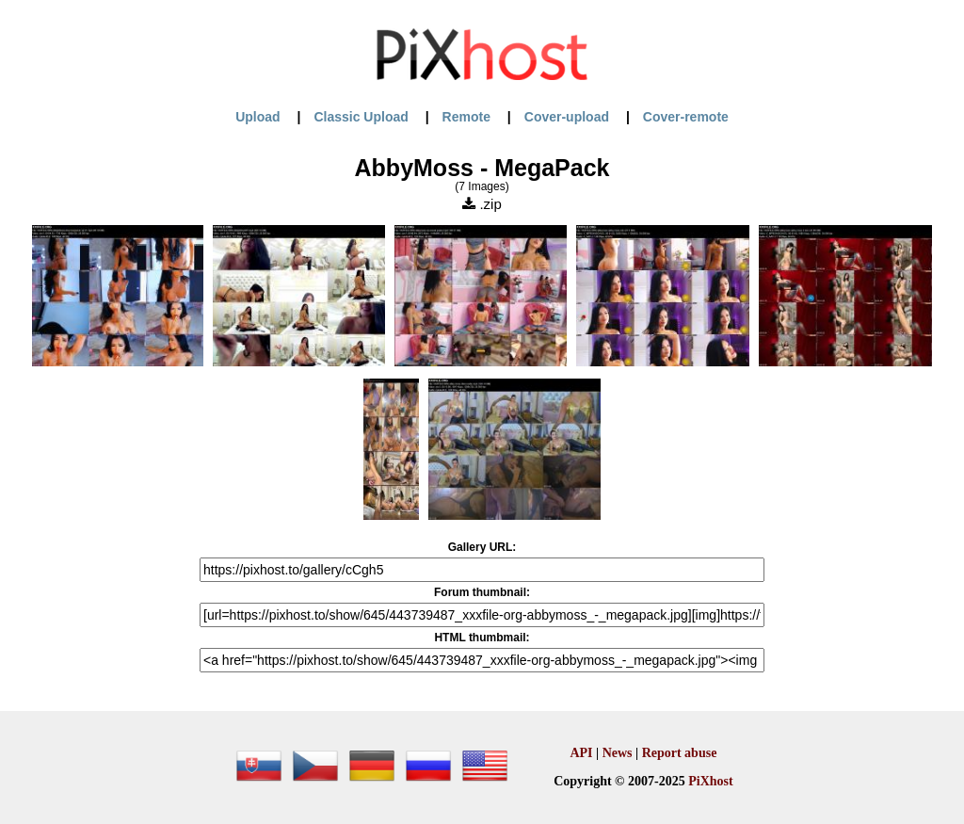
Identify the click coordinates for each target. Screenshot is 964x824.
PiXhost (710, 781)
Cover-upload (566, 116)
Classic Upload (360, 116)
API (581, 753)
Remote (466, 116)
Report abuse (679, 753)
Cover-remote (686, 116)
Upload (257, 116)
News (617, 753)
